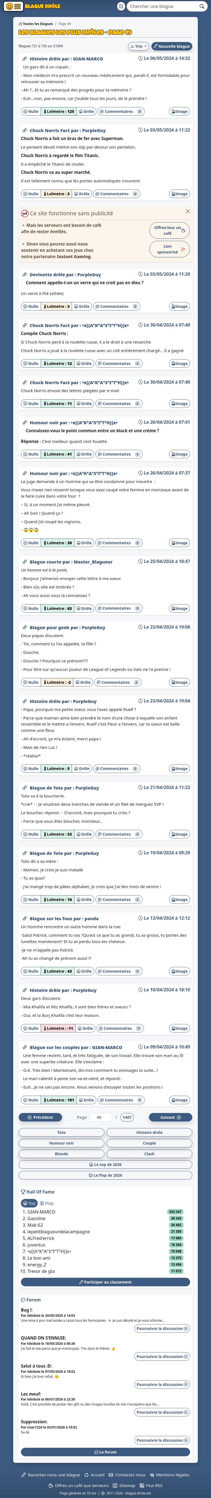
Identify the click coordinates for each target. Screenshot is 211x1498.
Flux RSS (151, 1485)
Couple (149, 1143)
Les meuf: (31, 1394)
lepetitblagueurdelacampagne (58, 1232)
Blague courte (46, 562)
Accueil (94, 1474)
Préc (40, 1117)
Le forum (106, 1452)
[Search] (162, 6)
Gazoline (36, 1218)
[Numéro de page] (101, 1117)
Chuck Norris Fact (50, 130)
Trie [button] (137, 46)
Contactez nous (127, 1474)
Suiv (170, 1117)
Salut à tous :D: (36, 1366)
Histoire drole (149, 1132)
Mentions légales (169, 1474)
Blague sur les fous (51, 919)
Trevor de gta (41, 1271)
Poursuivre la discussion (162, 1328)
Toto (61, 1132)
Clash (149, 1153)
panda (92, 919)
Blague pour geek (50, 627)
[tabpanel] (105, 1241)
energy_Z (36, 1265)
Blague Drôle (42, 6)
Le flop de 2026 (105, 1175)
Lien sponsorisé (171, 249)
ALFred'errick (40, 1238)
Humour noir (45, 423)
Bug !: (26, 1310)
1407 (127, 1117)
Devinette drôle (48, 275)
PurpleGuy (94, 130)
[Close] (188, 211)
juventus (36, 1245)
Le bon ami (38, 1258)
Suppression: (34, 1421)
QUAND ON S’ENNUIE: (43, 1338)
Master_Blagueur (93, 562)
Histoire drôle (46, 59)
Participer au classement (105, 1282)
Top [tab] (29, 1203)
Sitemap (124, 1485)
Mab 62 (35, 1225)
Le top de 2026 (105, 1164)
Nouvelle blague (172, 46)
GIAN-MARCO (88, 59)
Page (82, 1117)
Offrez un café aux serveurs (79, 1485)
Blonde (61, 1153)
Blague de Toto (47, 788)
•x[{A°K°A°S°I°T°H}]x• (105, 325)
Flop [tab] (46, 1203)
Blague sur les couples (55, 1047)
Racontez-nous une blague (51, 1474)
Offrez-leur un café (169, 230)
